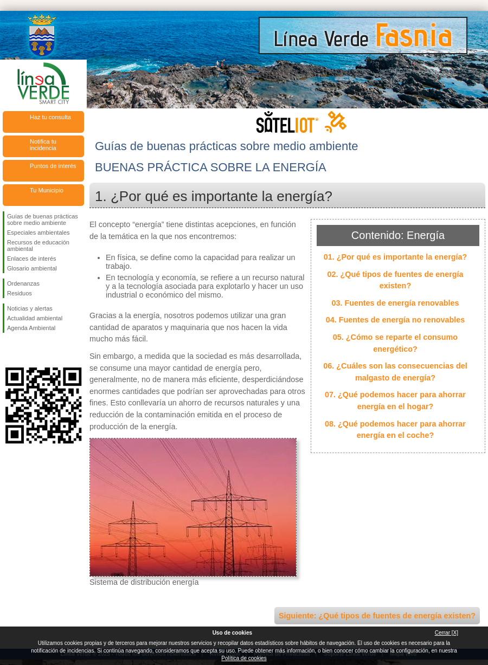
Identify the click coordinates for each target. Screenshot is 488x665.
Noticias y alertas (30, 308)
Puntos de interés (53, 166)
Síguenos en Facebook (9, 350)
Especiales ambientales (38, 232)
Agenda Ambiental (31, 328)
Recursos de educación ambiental (38, 245)
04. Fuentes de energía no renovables (395, 319)
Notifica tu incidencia (43, 144)
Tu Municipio (46, 190)
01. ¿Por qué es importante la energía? (395, 257)
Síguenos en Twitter (27, 350)
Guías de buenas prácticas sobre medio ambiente (42, 219)
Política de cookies (243, 658)
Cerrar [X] (446, 633)
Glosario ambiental (32, 268)
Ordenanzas (23, 283)
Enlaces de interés (31, 258)
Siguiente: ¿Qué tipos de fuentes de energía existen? (377, 615)
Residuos (19, 293)
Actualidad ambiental (34, 318)
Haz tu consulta (50, 117)
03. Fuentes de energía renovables (395, 303)
